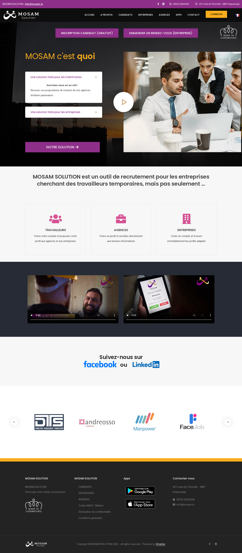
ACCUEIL (89, 14)
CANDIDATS (125, 14)
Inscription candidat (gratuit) (84, 33)
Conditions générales (90, 518)
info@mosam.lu (34, 4)
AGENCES (164, 14)
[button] (227, 422)
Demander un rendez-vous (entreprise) (158, 33)
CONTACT (194, 14)
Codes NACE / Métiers (91, 505)
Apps (179, 14)
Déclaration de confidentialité (95, 511)
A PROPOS (106, 14)
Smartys (160, 544)
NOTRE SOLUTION (52, 147)
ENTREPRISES (145, 14)
